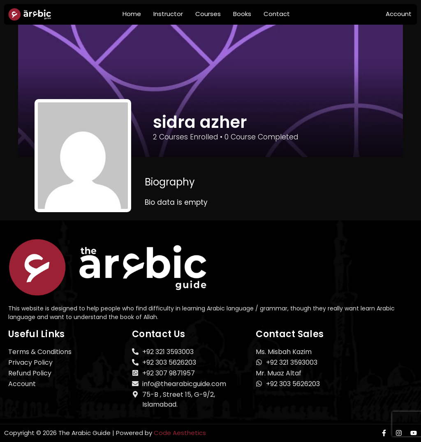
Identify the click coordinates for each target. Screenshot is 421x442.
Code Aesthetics (180, 432)
